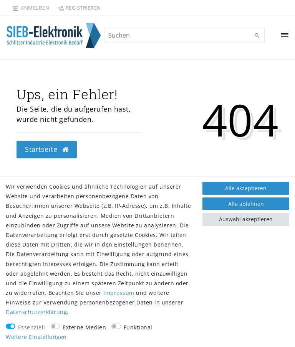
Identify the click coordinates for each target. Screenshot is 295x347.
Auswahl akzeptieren (246, 219)
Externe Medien (84, 327)
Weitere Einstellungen (36, 336)
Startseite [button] (46, 149)
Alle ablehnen (246, 203)
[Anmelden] (31, 7)
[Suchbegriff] (184, 35)
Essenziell (31, 327)
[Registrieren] (79, 7)
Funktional (138, 327)
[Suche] (257, 35)
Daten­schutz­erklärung (36, 312)
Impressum (118, 292)
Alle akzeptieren (246, 188)
